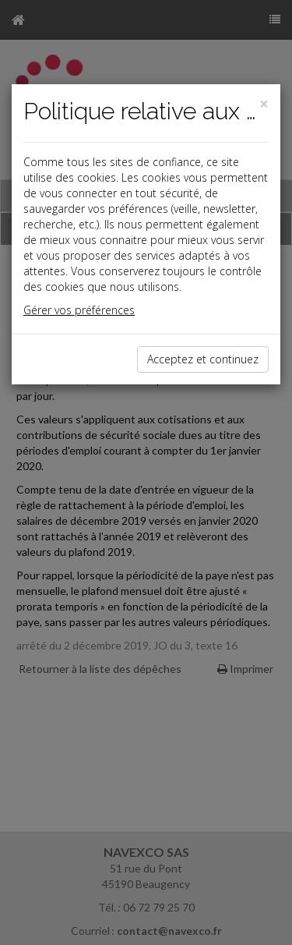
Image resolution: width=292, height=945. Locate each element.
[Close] (264, 104)
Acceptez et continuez (203, 359)
